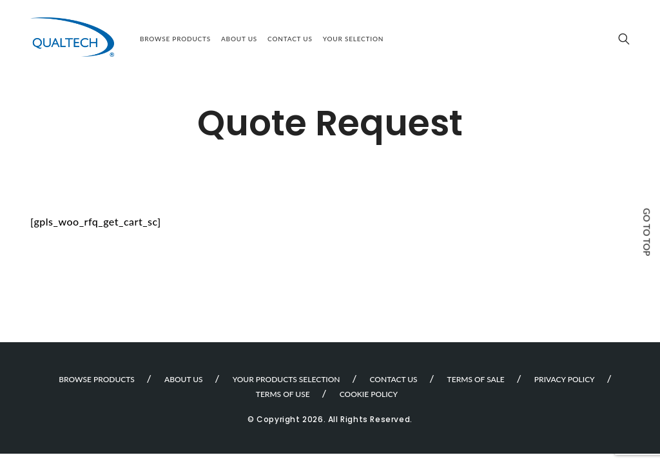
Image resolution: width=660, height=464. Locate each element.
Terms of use (283, 394)
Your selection (353, 39)
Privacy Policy (564, 379)
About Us (239, 39)
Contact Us (290, 39)
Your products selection (286, 379)
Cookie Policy (369, 394)
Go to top (646, 231)
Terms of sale (476, 379)
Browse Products (175, 39)
